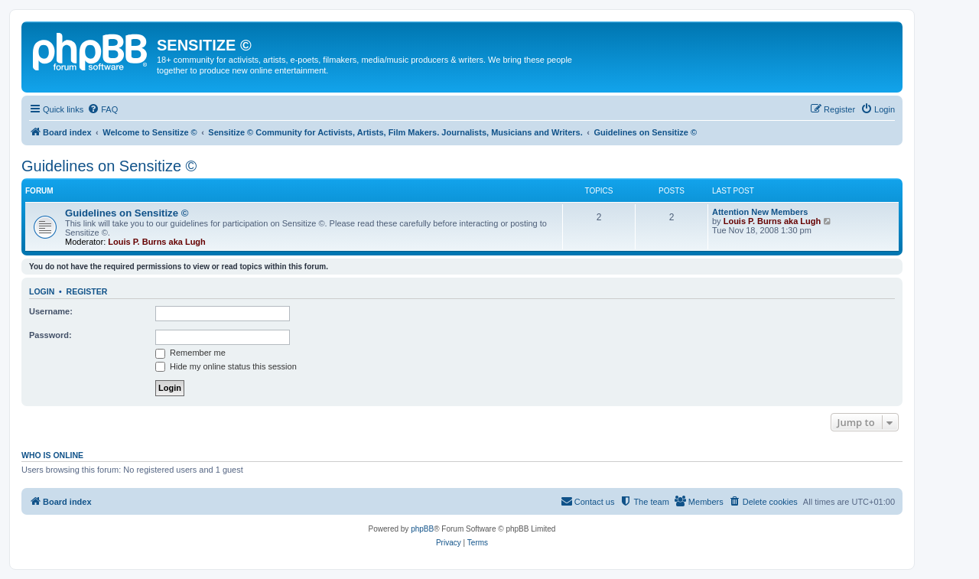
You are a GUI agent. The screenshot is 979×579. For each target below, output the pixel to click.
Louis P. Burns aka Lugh (157, 241)
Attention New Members (760, 211)
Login (41, 291)
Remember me (190, 352)
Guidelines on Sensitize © (109, 166)
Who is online (52, 455)
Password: (50, 335)
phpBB (422, 529)
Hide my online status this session (226, 366)
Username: (51, 311)
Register (87, 291)
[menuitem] (102, 109)
